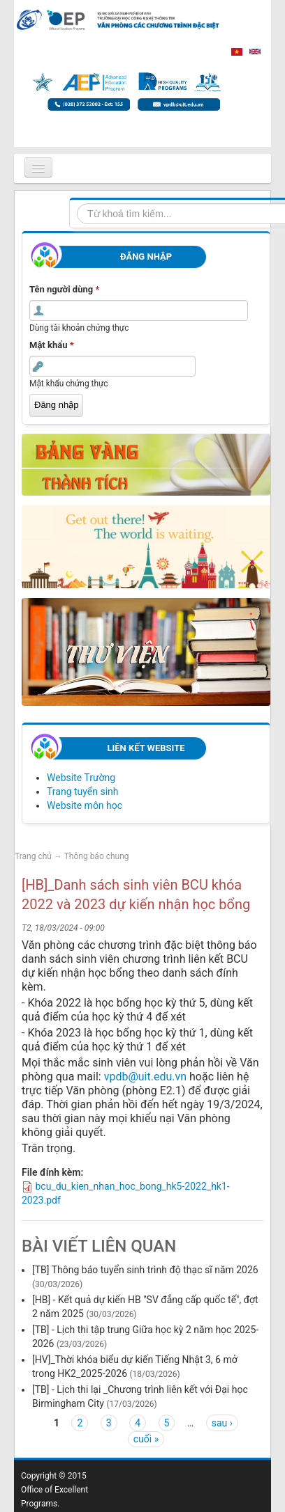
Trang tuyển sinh (83, 791)
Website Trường (81, 777)
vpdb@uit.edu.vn (145, 1076)
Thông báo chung (96, 856)
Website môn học (84, 805)
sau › (222, 1422)
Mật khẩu (51, 345)
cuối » (146, 1438)
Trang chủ (33, 856)
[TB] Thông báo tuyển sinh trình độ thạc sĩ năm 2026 (145, 1269)
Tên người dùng (64, 289)
